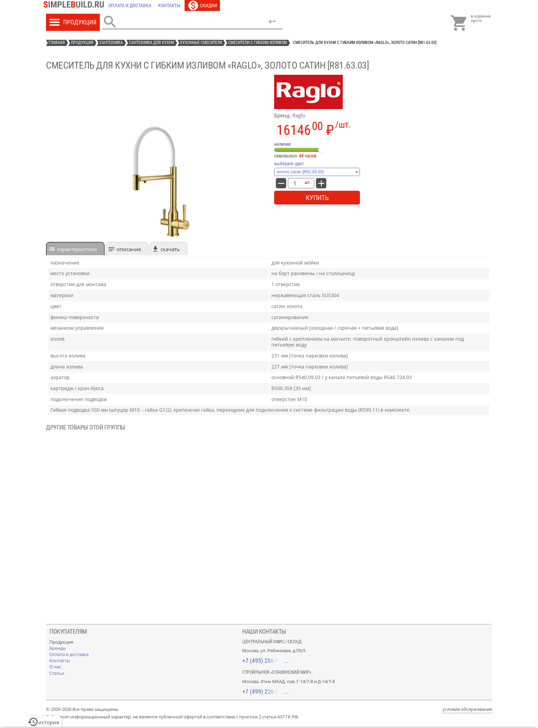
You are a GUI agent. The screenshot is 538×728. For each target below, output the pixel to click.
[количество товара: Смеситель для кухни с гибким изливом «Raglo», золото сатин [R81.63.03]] (295, 183)
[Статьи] (56, 673)
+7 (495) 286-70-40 (265, 660)
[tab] (75, 248)
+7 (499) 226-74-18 (265, 691)
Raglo (298, 115)
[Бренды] (57, 648)
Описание (129, 249)
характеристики (77, 249)
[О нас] (55, 667)
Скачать (170, 249)
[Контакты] (169, 5)
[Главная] (75, 5)
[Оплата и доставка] (130, 5)
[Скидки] (202, 5)
